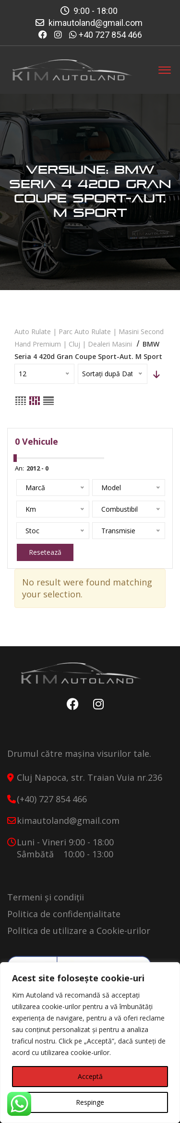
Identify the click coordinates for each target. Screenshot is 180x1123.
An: (19, 468)
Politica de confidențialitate (63, 914)
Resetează (45, 552)
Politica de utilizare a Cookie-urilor (78, 930)
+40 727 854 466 (110, 35)
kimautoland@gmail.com (95, 23)
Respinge (90, 1102)
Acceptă (90, 1076)
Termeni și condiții (45, 897)
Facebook (70, 704)
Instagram (96, 704)
